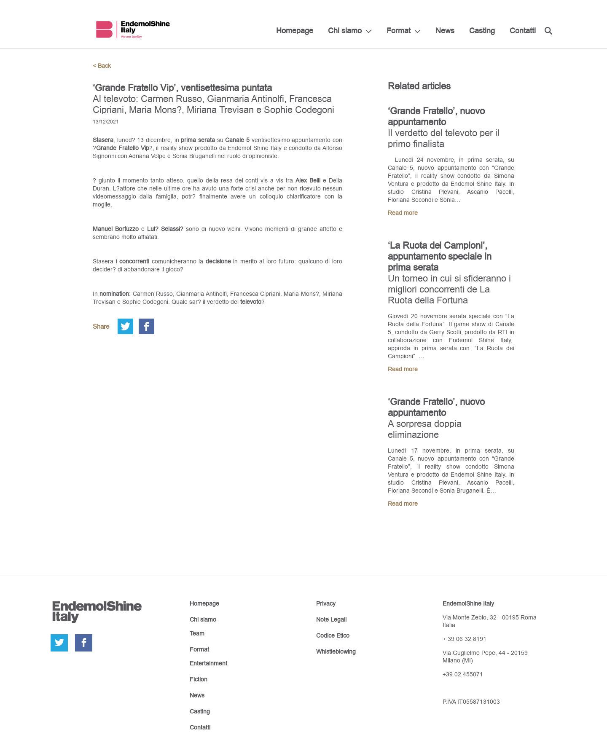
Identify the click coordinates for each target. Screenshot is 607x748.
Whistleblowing (336, 651)
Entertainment (208, 663)
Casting (482, 30)
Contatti (523, 30)
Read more (403, 213)
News (444, 30)
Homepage (294, 30)
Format (399, 30)
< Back (102, 66)
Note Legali (331, 619)
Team (197, 633)
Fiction (198, 679)
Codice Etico (332, 635)
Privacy (326, 603)
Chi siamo (345, 30)
